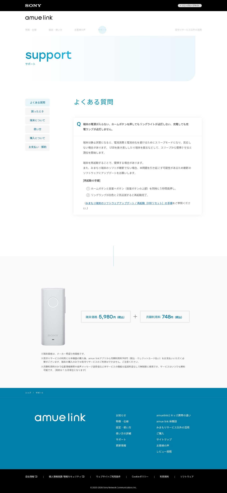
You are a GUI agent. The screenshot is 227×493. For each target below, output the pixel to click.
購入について (37, 138)
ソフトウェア (187, 477)
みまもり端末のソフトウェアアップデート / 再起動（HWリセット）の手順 (129, 203)
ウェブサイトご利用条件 (108, 477)
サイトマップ (164, 439)
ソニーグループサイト (190, 5)
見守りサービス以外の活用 (188, 30)
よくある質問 (37, 102)
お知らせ (121, 415)
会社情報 (29, 477)
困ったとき (37, 111)
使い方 (37, 129)
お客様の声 (80, 30)
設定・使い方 (55, 30)
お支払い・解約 (37, 147)
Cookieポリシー (140, 477)
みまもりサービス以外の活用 (172, 427)
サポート (102, 30)
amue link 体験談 (166, 421)
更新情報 (121, 445)
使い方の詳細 (123, 433)
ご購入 (160, 433)
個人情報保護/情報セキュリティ (65, 477)
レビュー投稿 (164, 451)
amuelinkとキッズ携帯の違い (173, 415)
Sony (33, 5)
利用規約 (164, 477)
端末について (37, 120)
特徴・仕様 (30, 30)
